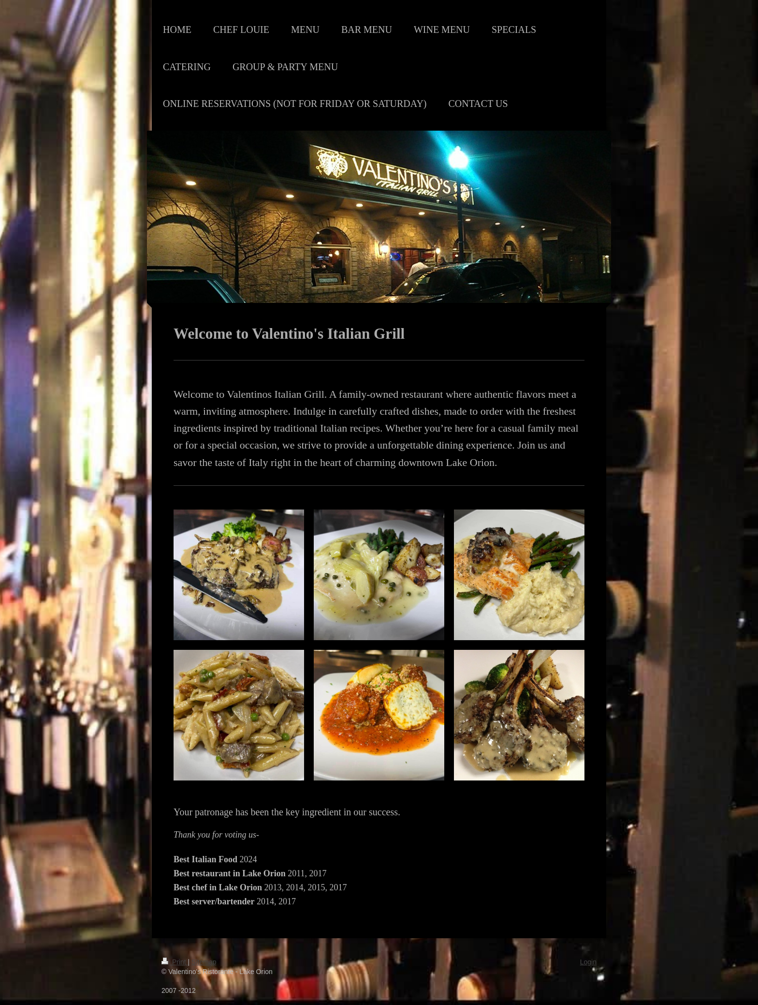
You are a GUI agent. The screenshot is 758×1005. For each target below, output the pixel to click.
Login (588, 962)
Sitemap (203, 962)
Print (174, 962)
